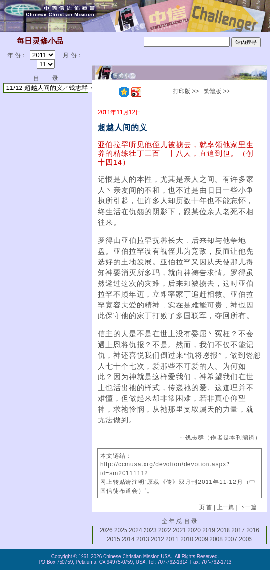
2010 (186, 539)
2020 (194, 530)
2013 (142, 539)
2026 (106, 530)
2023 (150, 530)
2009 (201, 539)
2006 (245, 539)
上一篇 (225, 507)
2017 (238, 530)
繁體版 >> (216, 91)
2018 (223, 530)
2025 (120, 530)
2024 (135, 530)
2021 (179, 530)
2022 (164, 530)
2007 (230, 539)
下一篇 (248, 507)
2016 (252, 530)
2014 (128, 539)
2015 (113, 539)
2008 (216, 539)
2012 (157, 539)
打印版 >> (186, 91)
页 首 (205, 507)
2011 (172, 539)
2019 (208, 530)
